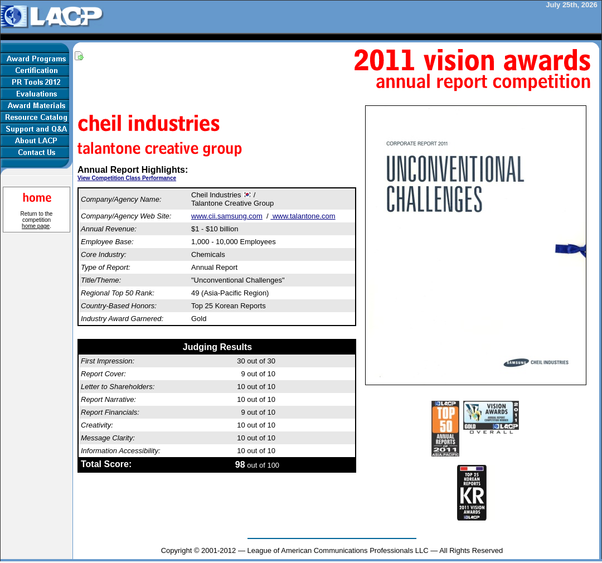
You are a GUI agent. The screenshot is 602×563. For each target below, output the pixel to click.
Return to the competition (37, 220)
